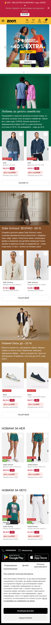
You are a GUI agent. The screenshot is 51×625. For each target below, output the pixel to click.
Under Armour (8, 465)
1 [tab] (24, 72)
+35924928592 (10, 550)
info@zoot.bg (27, 550)
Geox (5, 395)
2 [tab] (27, 72)
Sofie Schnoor (8, 282)
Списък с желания (33, 21)
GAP (4, 163)
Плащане (46, 20)
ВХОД (39, 21)
